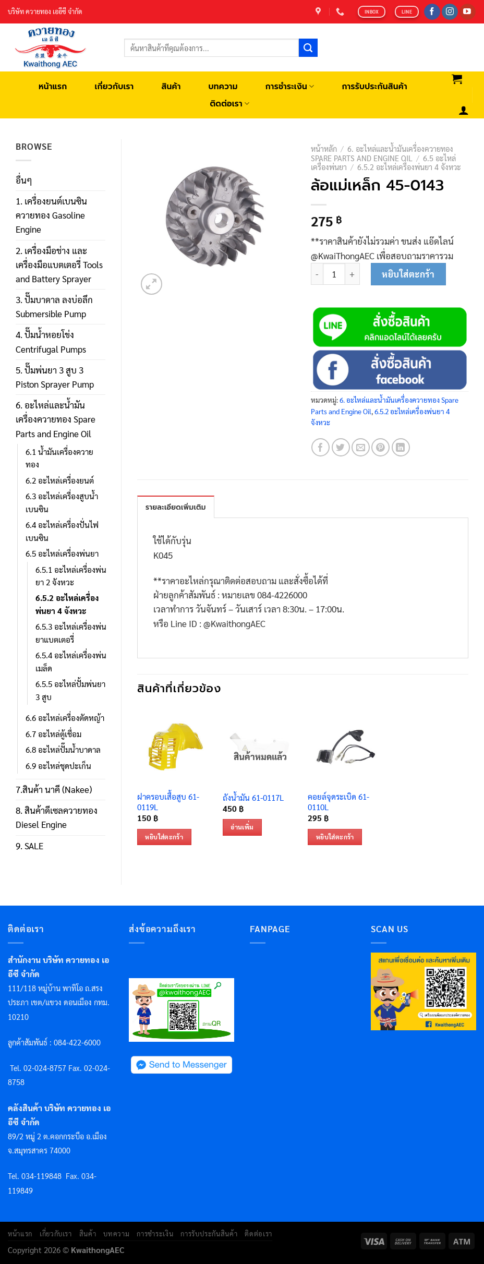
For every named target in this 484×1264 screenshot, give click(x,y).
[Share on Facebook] (320, 447)
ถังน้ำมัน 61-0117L (253, 798)
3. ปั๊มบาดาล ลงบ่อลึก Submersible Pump (54, 306)
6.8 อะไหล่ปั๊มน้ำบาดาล (63, 749)
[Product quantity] (334, 274)
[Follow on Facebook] (432, 12)
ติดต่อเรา (229, 104)
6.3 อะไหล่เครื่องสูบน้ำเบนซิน (62, 502)
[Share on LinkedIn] (401, 447)
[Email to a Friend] (361, 447)
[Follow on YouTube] (467, 12)
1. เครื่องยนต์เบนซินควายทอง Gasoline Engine (51, 215)
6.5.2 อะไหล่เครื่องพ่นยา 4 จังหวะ (67, 604)
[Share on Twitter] (341, 447)
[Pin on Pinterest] (380, 447)
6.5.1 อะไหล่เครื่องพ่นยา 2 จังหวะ (70, 575)
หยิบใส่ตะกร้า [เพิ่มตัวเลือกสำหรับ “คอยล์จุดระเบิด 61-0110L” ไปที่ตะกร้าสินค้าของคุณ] (335, 837)
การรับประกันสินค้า (374, 86)
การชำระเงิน (289, 86)
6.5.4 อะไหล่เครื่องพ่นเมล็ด (70, 661)
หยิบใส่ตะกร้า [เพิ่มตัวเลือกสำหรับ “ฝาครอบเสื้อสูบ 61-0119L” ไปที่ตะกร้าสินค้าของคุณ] (164, 837)
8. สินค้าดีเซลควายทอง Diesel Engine (57, 817)
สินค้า (170, 86)
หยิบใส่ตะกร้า (408, 274)
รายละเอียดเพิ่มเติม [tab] (176, 507)
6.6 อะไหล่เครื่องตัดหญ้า (65, 718)
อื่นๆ (24, 180)
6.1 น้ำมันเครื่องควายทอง (59, 458)
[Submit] (308, 48)
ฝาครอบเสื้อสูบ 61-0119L (168, 802)
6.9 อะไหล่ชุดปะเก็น (58, 766)
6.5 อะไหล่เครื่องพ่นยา (62, 553)
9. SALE (29, 845)
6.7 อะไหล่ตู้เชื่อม (53, 734)
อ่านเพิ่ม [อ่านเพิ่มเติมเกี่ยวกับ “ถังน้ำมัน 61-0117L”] (242, 827)
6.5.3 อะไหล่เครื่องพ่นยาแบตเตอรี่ (70, 632)
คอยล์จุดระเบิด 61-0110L (338, 802)
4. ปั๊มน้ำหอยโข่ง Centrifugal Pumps (51, 341)
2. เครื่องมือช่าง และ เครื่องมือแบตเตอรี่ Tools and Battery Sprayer (59, 264)
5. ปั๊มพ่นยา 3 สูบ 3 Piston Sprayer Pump (55, 377)
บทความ (223, 86)
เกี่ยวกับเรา (114, 86)
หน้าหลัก (324, 148)
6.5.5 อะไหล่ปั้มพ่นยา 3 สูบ (70, 690)
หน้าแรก (53, 86)
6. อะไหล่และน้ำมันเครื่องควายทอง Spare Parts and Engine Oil (55, 419)
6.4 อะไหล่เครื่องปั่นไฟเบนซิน (62, 531)
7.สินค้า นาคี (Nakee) (54, 789)
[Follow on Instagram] (450, 12)
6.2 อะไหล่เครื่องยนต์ (60, 480)
